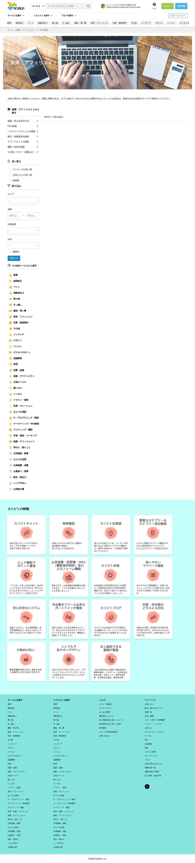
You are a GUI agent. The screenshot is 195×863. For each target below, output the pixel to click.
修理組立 (19, 23)
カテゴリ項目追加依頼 (108, 732)
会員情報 (148, 744)
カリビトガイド (105, 708)
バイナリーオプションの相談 (21, 131)
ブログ (147, 759)
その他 (134, 23)
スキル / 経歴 (150, 751)
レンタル (15, 394)
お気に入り (149, 704)
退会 (146, 748)
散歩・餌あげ (17, 477)
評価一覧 (148, 712)
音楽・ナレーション (21, 405)
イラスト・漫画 (18, 399)
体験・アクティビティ (22, 376)
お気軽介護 (16, 489)
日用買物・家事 (18, 453)
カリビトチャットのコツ (155, 732)
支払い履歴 (149, 716)
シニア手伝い (17, 483)
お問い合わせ (104, 736)
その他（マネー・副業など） (21, 152)
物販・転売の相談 (16, 146)
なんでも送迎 (17, 459)
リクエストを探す (41, 15)
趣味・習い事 (80, 23)
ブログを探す (67, 15)
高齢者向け (43, 23)
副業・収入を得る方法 (18, 121)
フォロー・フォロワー (154, 724)
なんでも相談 (17, 411)
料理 (13, 364)
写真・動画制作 (120, 23)
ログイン (168, 6)
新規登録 (181, 6)
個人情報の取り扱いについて (111, 720)
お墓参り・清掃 (18, 471)
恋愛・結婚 (16, 370)
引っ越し (66, 23)
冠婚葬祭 (15, 358)
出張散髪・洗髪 (18, 465)
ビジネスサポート (19, 352)
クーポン (148, 736)
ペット (31, 23)
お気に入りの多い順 (20, 175)
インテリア (146, 23)
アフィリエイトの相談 (18, 141)
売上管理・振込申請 (153, 775)
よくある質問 (104, 712)
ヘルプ (154, 8)
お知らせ (148, 728)
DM (146, 740)
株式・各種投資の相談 (18, 136)
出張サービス (17, 382)
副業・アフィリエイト (25, 30)
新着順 (14, 180)
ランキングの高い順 (20, 169)
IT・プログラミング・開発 (24, 417)
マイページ (150, 700)
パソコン (171, 23)
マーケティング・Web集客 (24, 423)
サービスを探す (14, 15)
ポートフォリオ (151, 755)
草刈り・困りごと (19, 447)
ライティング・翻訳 (21, 429)
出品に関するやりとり (154, 763)
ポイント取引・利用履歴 (155, 720)
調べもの (15, 388)
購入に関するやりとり (154, 708)
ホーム (10, 30)
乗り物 (55, 23)
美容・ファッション (99, 23)
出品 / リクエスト (178, 15)
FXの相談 (44, 30)
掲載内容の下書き (152, 771)
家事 (9, 23)
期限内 (14, 251)
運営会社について (106, 716)
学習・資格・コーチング (23, 435)
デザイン (159, 23)
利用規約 (102, 728)
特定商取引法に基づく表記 (110, 724)
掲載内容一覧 (150, 767)
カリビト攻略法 (105, 704)
